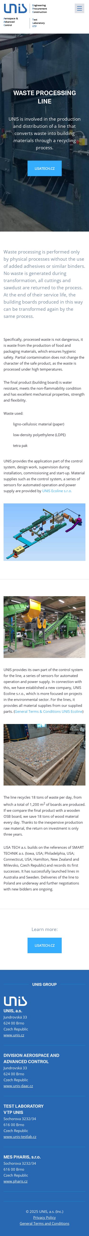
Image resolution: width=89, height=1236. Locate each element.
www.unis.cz (14, 1035)
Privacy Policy (44, 1217)
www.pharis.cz (16, 1181)
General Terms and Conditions (44, 1223)
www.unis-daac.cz (18, 1085)
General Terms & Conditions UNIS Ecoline (48, 711)
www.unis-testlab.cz (20, 1136)
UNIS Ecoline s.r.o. (57, 490)
